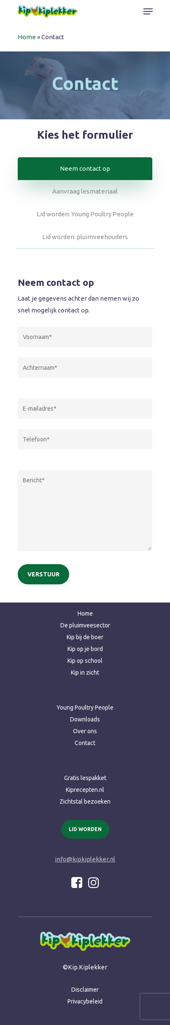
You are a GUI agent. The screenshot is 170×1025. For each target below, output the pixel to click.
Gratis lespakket (85, 778)
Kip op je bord (85, 649)
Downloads (85, 719)
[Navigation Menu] (148, 11)
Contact (85, 743)
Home (27, 36)
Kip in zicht (85, 672)
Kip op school (85, 660)
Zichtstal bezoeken (85, 801)
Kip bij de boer (85, 637)
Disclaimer (85, 989)
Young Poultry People (85, 707)
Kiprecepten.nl (85, 789)
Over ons (85, 731)
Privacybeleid (85, 1001)
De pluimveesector (85, 625)
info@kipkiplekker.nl (85, 859)
